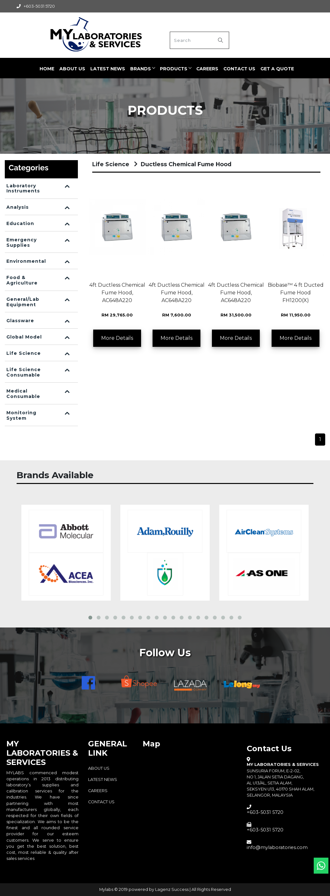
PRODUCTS (173, 68)
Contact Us (239, 68)
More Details (117, 338)
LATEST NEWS (107, 68)
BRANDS (140, 68)
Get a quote (277, 68)
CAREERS (207, 68)
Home (47, 68)
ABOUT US (72, 68)
